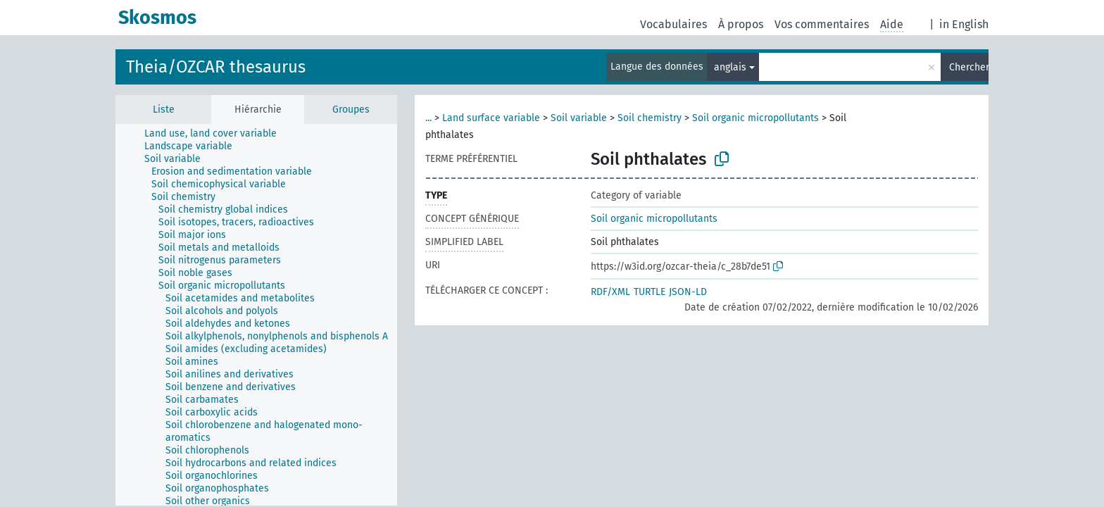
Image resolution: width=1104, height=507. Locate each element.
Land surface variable (491, 118)
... (428, 118)
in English (964, 24)
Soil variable (579, 118)
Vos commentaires (821, 24)
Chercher (969, 67)
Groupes (351, 109)
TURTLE (649, 292)
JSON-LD (688, 292)
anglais (730, 67)
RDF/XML (610, 292)
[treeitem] (216, 133)
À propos (740, 24)
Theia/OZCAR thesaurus (216, 67)
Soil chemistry (649, 118)
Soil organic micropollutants (755, 118)
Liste (164, 109)
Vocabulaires (673, 24)
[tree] (256, 315)
